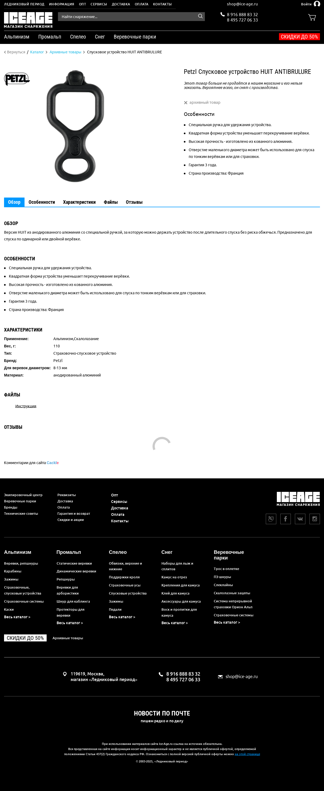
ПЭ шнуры (222, 577)
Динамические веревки (76, 571)
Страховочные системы (24, 601)
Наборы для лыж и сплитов (177, 566)
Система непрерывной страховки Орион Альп (233, 604)
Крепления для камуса (180, 585)
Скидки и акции (70, 519)
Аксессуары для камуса (181, 601)
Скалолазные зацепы (232, 593)
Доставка (121, 4)
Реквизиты (66, 495)
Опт (82, 4)
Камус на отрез (174, 577)
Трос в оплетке (226, 569)
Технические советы (21, 513)
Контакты (162, 4)
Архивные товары (68, 638)
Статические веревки (74, 563)
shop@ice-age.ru (242, 4)
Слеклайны (223, 585)
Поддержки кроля (124, 577)
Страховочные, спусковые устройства (22, 590)
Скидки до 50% (299, 36)
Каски (9, 609)
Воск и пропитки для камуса (179, 612)
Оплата (142, 4)
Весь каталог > (17, 617)
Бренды (10, 507)
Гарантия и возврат (73, 513)
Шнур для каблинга (73, 601)
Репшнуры (66, 579)
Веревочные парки (20, 501)
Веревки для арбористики (68, 590)
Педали (115, 609)
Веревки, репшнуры (21, 563)
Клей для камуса (175, 593)
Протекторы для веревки (70, 612)
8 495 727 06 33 (242, 19)
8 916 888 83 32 (242, 14)
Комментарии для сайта (31, 463)
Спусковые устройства (128, 593)
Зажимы (11, 579)
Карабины (12, 571)
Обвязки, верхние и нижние (125, 566)
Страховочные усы (124, 585)
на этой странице (247, 754)
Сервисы (99, 4)
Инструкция (25, 406)
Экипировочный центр (23, 495)
